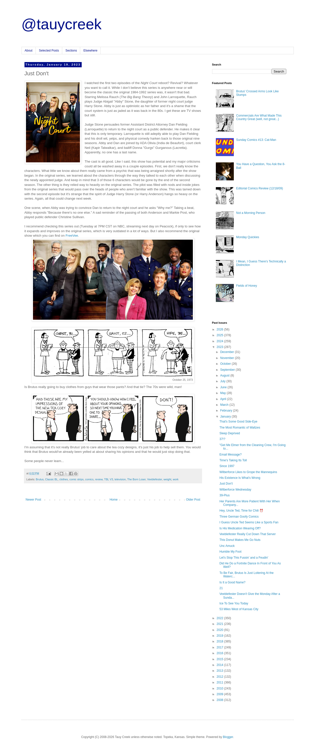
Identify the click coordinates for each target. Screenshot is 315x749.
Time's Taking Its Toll (233, 460)
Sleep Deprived (229, 433)
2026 (220, 329)
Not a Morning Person (250, 213)
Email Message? (230, 454)
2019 (220, 635)
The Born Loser (136, 479)
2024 (220, 341)
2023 (220, 347)
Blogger (228, 737)
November (227, 358)
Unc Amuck (227, 546)
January (226, 416)
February (226, 410)
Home (114, 499)
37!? (222, 439)
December (227, 352)
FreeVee (71, 235)
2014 (220, 665)
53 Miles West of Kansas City (238, 609)
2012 (220, 676)
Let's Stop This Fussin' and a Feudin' (243, 557)
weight (167, 479)
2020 (220, 630)
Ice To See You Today (233, 603)
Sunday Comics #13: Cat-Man (256, 140)
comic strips (76, 479)
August (225, 375)
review (99, 479)
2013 (220, 670)
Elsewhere (90, 50)
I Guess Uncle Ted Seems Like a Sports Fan (248, 522)
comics (89, 479)
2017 (220, 647)
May (223, 393)
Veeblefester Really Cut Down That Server (247, 534)
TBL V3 (108, 479)
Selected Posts (49, 50)
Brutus (39, 479)
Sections (71, 50)
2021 (220, 624)
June (223, 387)
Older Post (193, 499)
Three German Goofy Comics (239, 516)
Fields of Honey (246, 285)
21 (221, 588)
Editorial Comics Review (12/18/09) (259, 188)
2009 (220, 694)
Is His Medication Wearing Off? (240, 528)
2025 (220, 335)
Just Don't (226, 483)
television (120, 479)
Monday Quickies (247, 237)
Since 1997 (226, 466)
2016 (220, 653)
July (223, 381)
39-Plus (224, 495)
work (176, 479)
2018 (220, 641)
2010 (220, 688)
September (228, 369)
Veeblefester (154, 479)
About (28, 50)
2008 (220, 700)
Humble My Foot (230, 551)
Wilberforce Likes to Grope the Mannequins (248, 472)
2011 (220, 682)
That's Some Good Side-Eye (238, 421)
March (224, 405)
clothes (63, 479)
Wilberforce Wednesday (235, 489)
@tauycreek (61, 24)
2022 (220, 618)
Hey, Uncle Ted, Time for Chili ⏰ (241, 510)
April (223, 399)
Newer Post (33, 499)
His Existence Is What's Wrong (239, 478)
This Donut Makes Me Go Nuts (239, 540)
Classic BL (51, 479)
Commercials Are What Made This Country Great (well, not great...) (259, 117)
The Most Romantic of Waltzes (239, 427)
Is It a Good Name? (232, 582)
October (226, 363)
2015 (220, 659)
